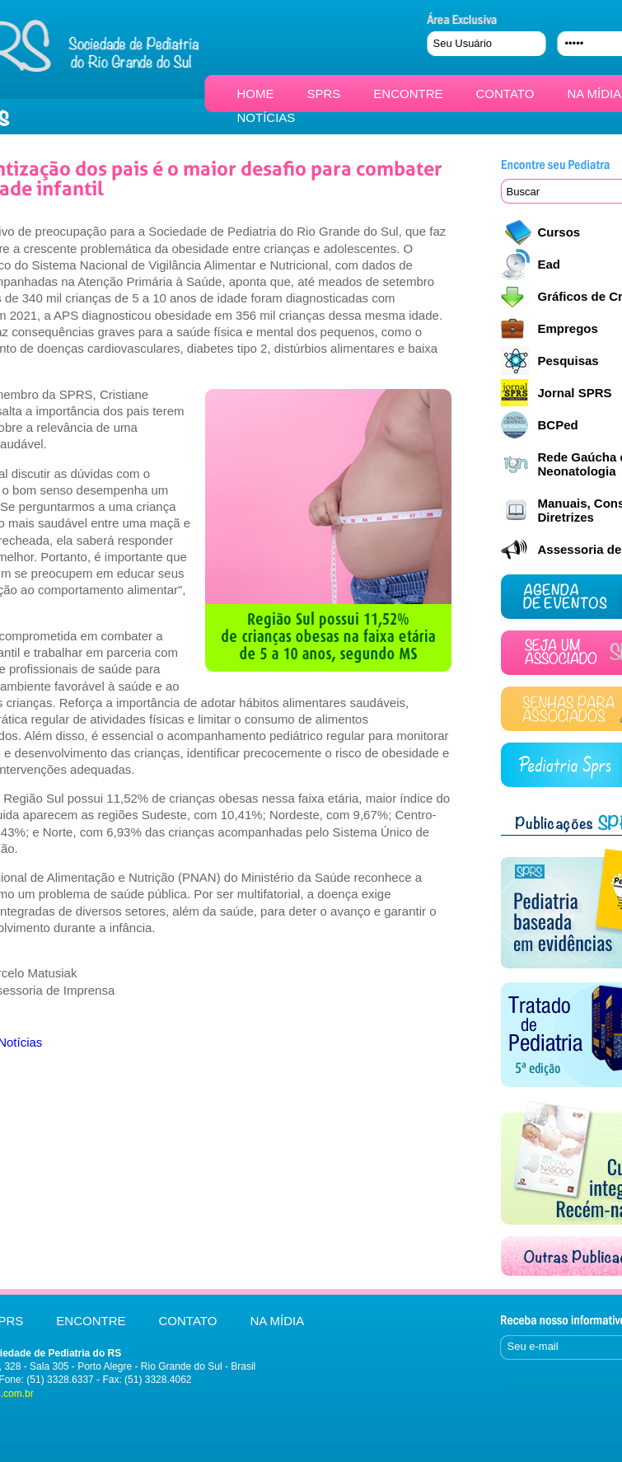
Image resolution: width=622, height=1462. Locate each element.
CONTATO (505, 94)
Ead (549, 264)
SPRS (324, 94)
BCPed (558, 425)
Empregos (568, 328)
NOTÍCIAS (266, 117)
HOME (255, 94)
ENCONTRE (407, 94)
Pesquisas (568, 361)
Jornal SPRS (575, 393)
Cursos (559, 232)
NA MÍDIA (594, 94)
